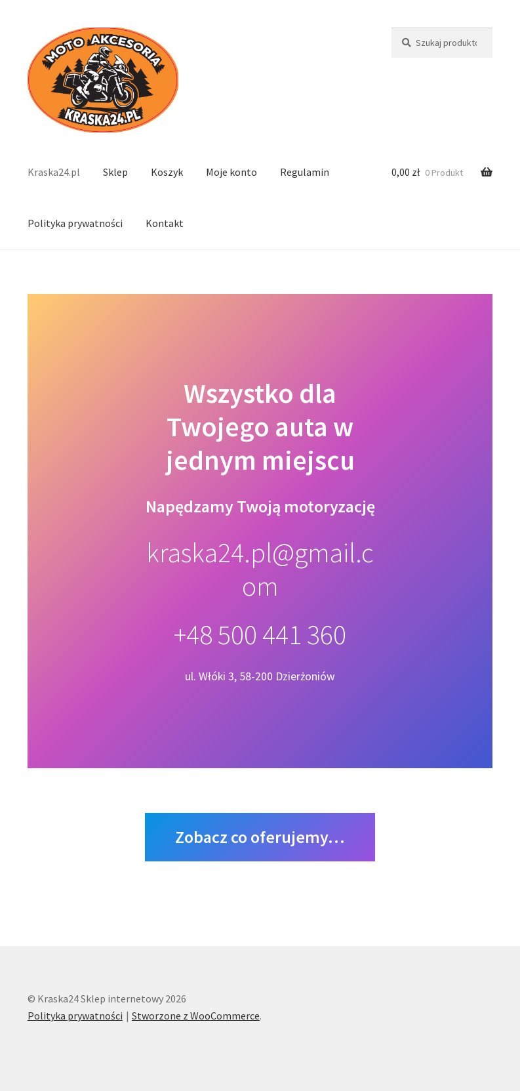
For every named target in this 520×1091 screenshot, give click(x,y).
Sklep (115, 171)
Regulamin (304, 171)
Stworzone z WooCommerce (196, 1015)
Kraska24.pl (54, 171)
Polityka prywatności (75, 223)
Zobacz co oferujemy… (260, 837)
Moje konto (231, 171)
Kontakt (165, 223)
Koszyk (167, 171)
